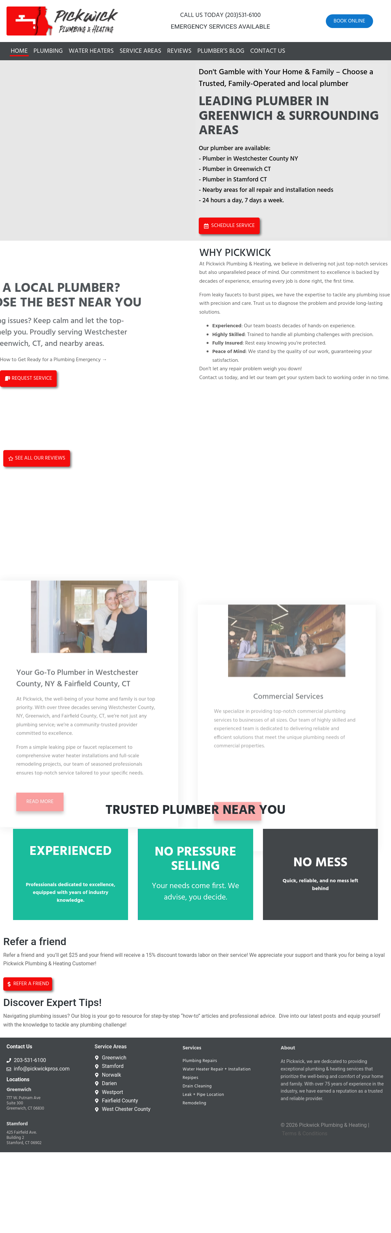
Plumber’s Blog (220, 51)
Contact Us (267, 51)
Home (19, 51)
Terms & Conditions (304, 1133)
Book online (349, 21)
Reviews (179, 51)
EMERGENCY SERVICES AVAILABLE (220, 26)
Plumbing (48, 51)
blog (85, 1016)
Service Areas (140, 51)
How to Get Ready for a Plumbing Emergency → (53, 360)
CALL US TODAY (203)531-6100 (220, 15)
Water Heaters (91, 51)
